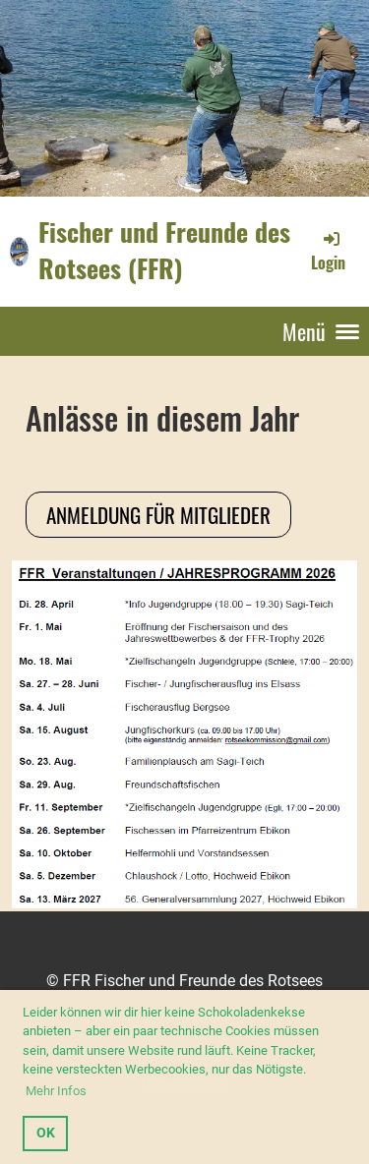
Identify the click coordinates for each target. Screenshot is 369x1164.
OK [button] (45, 1133)
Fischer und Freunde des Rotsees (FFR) (164, 250)
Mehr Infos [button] (56, 1090)
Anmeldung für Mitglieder (158, 514)
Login (328, 250)
